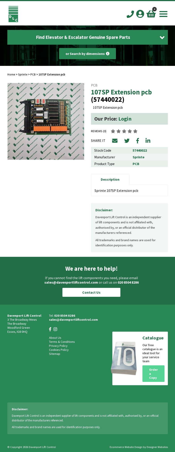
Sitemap (54, 354)
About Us (55, 338)
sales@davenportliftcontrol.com (71, 282)
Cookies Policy (59, 350)
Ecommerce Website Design (126, 447)
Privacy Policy (58, 346)
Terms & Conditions (62, 342)
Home (11, 74)
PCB (33, 74)
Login (125, 118)
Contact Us (91, 292)
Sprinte (22, 74)
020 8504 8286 (128, 282)
